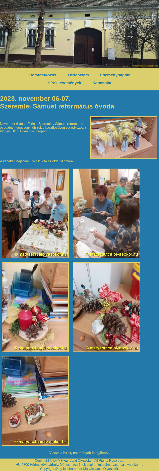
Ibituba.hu (70, 469)
